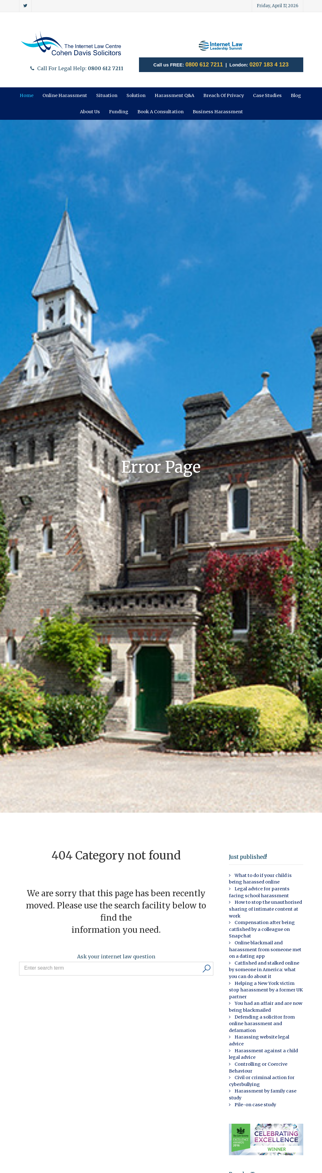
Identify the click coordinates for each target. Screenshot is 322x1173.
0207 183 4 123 (269, 64)
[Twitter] (25, 6)
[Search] (206, 968)
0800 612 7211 (204, 64)
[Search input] (111, 968)
